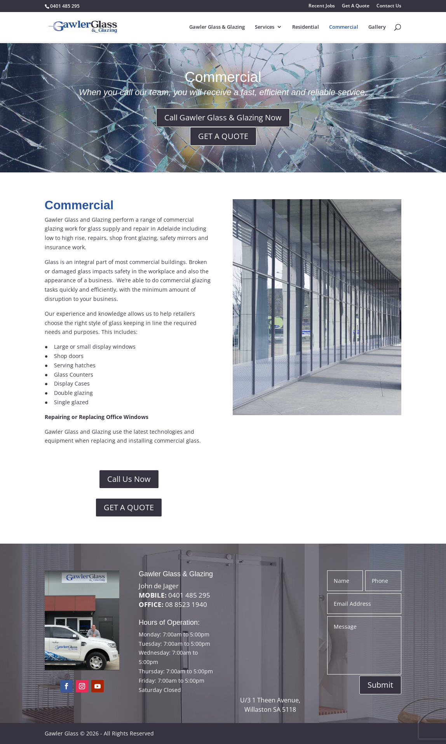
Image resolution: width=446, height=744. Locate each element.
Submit (380, 685)
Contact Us (388, 6)
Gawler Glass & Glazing (217, 27)
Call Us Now (129, 479)
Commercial (343, 27)
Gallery (377, 27)
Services (264, 27)
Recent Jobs (321, 6)
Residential (305, 27)
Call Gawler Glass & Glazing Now (223, 117)
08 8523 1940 (186, 604)
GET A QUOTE (223, 136)
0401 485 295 (65, 6)
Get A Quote (355, 6)
